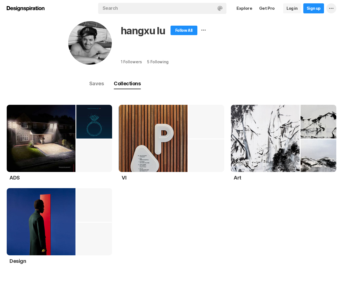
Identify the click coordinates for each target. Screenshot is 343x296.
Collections (127, 83)
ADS (15, 178)
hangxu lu (143, 31)
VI (124, 178)
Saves (96, 83)
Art (237, 178)
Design (18, 261)
